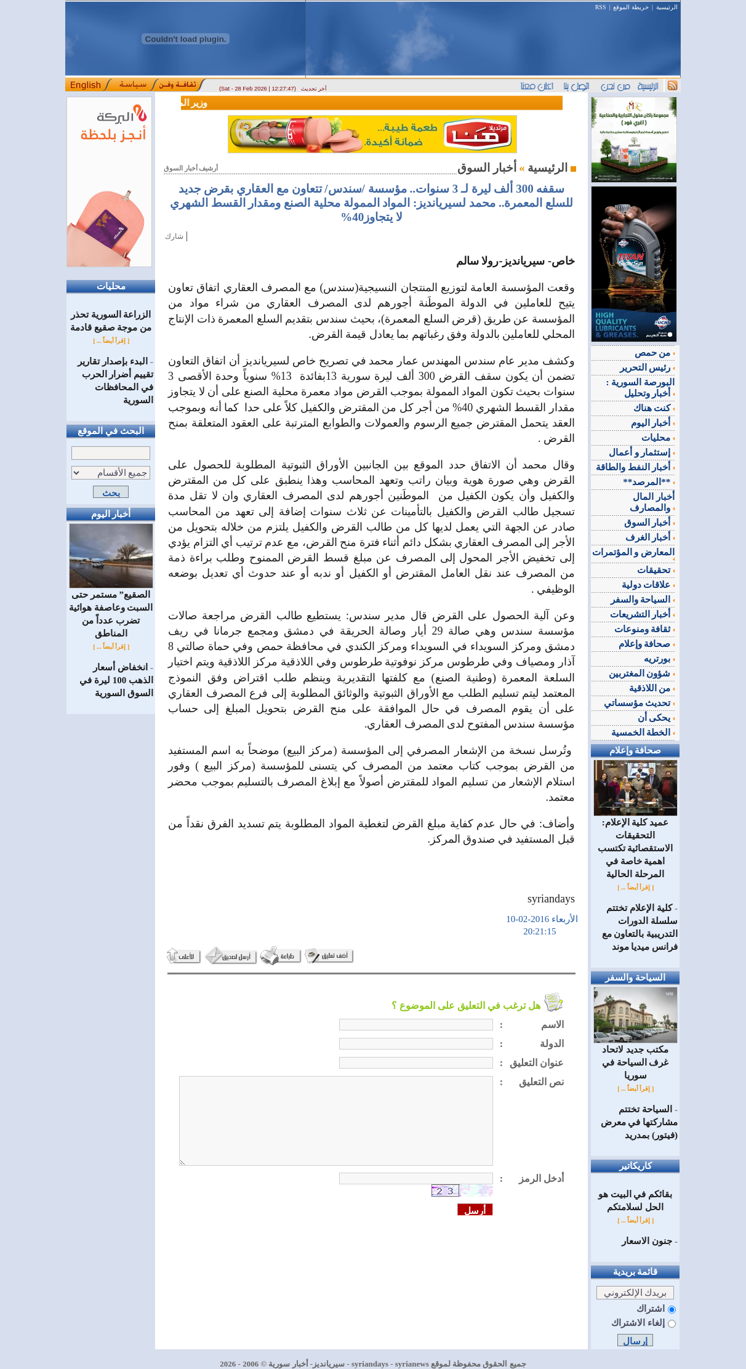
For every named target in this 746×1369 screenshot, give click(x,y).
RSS (600, 7)
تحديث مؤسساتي (639, 703)
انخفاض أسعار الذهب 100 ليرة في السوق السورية (116, 680)
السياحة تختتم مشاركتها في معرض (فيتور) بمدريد (639, 1122)
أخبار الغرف (650, 537)
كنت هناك (654, 408)
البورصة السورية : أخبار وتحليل (640, 387)
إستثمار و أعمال (642, 452)
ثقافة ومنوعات (644, 629)
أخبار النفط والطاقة (635, 467)
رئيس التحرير (647, 367)
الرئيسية (667, 7)
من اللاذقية (652, 688)
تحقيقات (656, 570)
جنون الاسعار (647, 1241)
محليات (658, 438)
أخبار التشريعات (642, 614)
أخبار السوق (649, 523)
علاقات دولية (648, 585)
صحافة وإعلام (647, 644)
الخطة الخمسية (643, 732)
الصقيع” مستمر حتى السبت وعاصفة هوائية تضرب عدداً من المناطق (111, 609)
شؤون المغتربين (642, 673)
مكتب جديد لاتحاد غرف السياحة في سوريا (635, 1057)
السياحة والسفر (643, 599)
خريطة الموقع (631, 7)
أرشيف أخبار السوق (191, 168)
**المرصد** (649, 482)
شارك (174, 236)
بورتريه (659, 659)
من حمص (655, 353)
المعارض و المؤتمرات (633, 554)
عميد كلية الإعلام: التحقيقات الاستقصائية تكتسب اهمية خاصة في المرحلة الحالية (635, 843)
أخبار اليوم (653, 423)
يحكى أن (656, 718)
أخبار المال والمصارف (652, 502)
